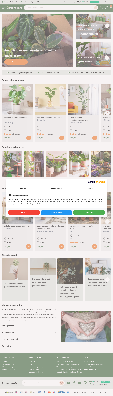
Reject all (24, 212)
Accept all (89, 212)
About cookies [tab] (56, 188)
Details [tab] (90, 188)
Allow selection (56, 212)
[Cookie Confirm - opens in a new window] (96, 182)
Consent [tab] (23, 188)
